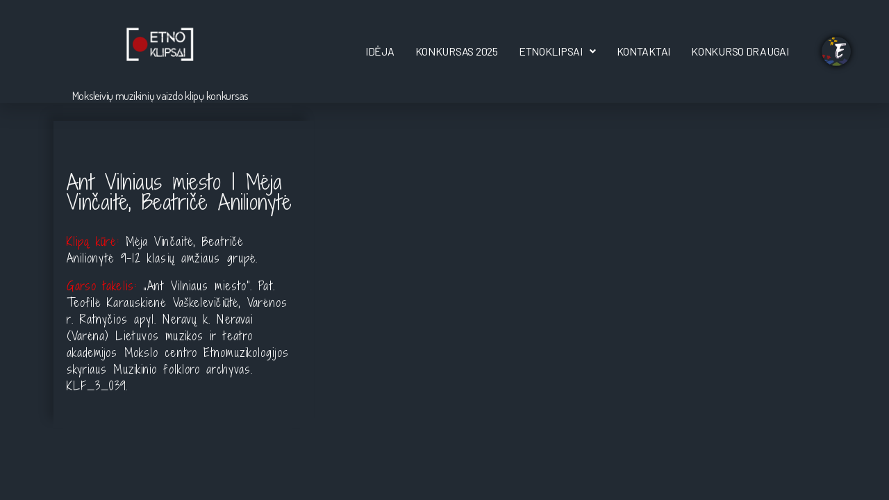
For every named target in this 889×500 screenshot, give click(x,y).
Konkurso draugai (740, 51)
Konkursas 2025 (456, 51)
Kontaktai (644, 51)
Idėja (379, 51)
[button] (557, 51)
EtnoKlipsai (557, 51)
